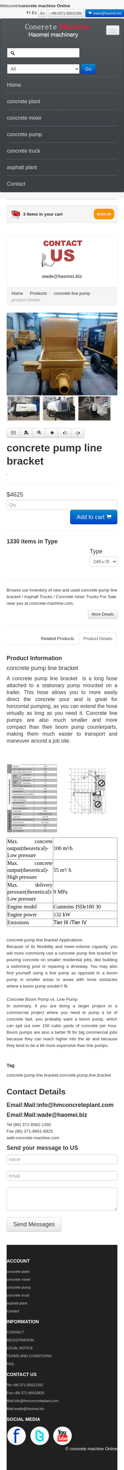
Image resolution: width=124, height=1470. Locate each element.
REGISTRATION (20, 1340)
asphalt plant (22, 167)
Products (38, 293)
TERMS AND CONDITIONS (29, 1356)
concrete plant (23, 101)
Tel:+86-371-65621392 (25, 1385)
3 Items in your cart (42, 214)
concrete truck (23, 151)
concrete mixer (24, 118)
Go (88, 69)
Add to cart (94, 517)
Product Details (97, 638)
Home (14, 85)
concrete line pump (72, 293)
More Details (103, 614)
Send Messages (34, 1224)
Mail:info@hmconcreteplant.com (69, 1105)
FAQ (10, 1364)
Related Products (57, 638)
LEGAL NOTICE (20, 1348)
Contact (16, 184)
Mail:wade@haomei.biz (55, 1115)
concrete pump (24, 134)
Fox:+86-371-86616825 (26, 1393)
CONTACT (15, 1332)
